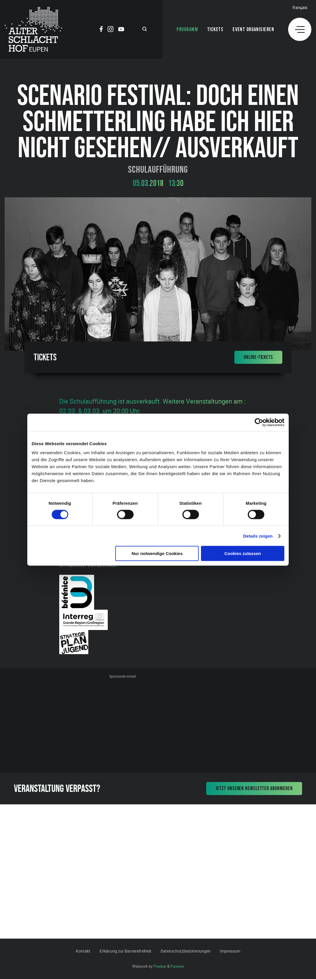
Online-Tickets (258, 357)
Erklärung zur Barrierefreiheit (125, 951)
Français (299, 7)
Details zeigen (257, 535)
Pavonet (177, 966)
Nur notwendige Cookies (157, 553)
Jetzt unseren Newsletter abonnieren (254, 788)
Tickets (215, 29)
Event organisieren (253, 29)
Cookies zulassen (243, 553)
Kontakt (83, 951)
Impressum (230, 951)
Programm (187, 29)
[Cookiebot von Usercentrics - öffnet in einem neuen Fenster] (259, 422)
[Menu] (299, 29)
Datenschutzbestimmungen (186, 951)
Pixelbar (159, 966)
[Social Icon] (101, 29)
